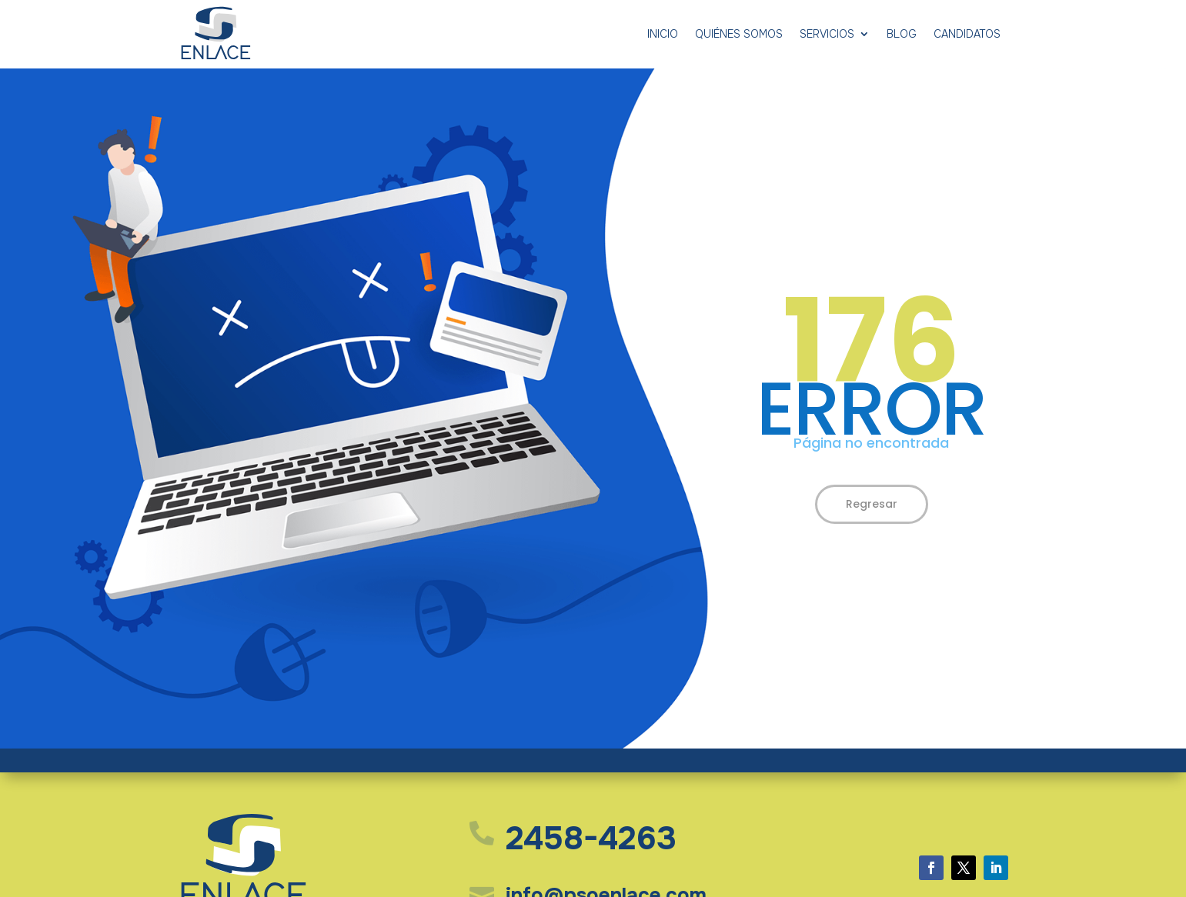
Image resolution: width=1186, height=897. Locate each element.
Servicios (827, 34)
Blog (902, 34)
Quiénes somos (739, 34)
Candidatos (967, 34)
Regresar (871, 504)
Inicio (662, 34)
